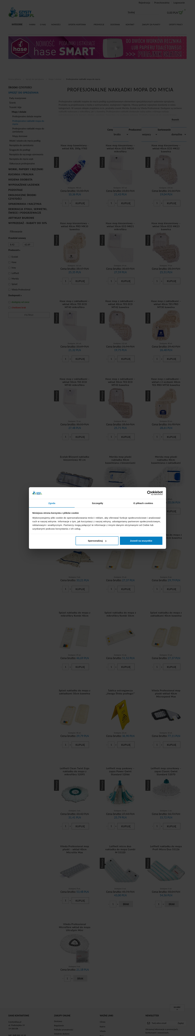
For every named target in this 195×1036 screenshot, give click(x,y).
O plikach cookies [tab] (143, 503)
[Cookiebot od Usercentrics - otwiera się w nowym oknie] (149, 493)
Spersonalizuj (97, 540)
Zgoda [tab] (51, 503)
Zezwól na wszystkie (141, 540)
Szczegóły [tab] (97, 503)
